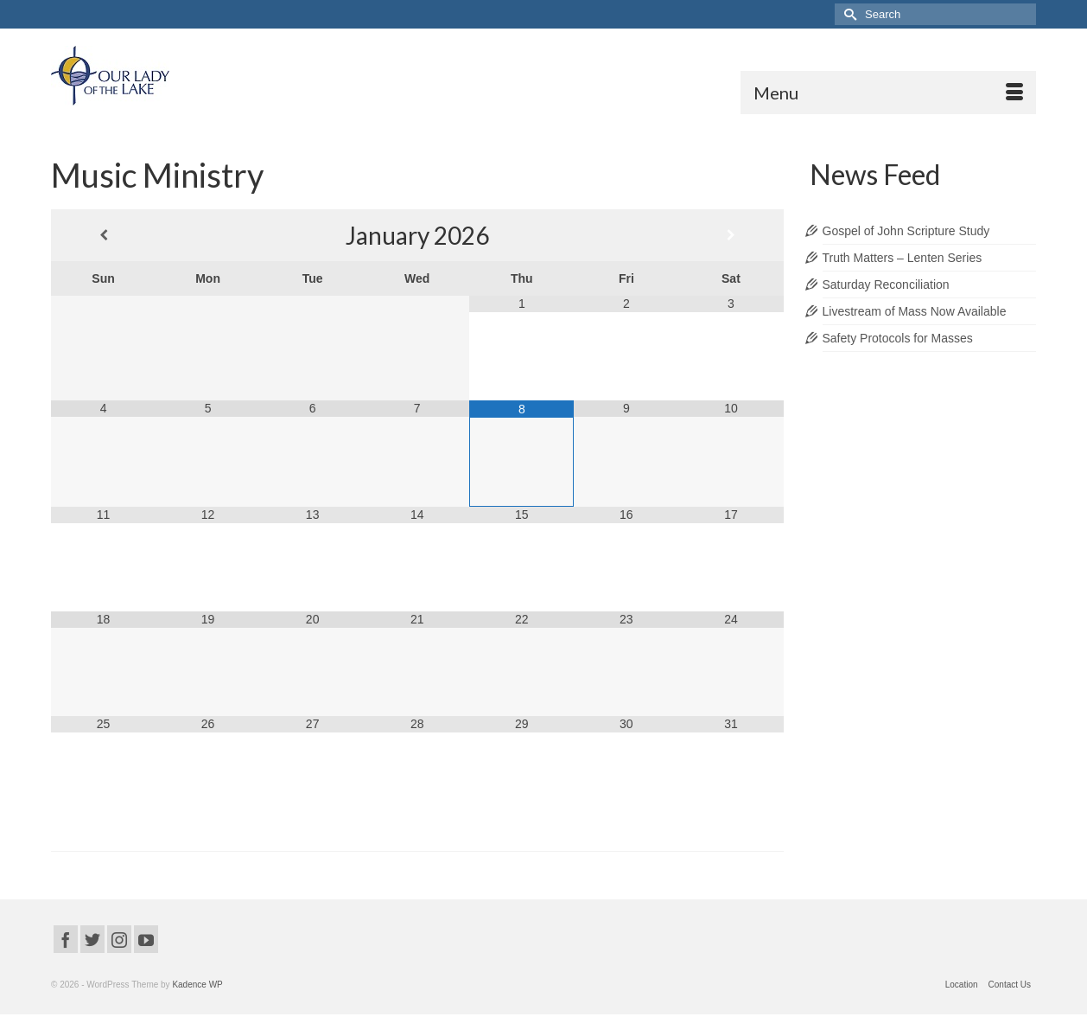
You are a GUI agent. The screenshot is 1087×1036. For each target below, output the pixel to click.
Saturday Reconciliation (886, 284)
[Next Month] (730, 235)
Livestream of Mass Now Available (915, 311)
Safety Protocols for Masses (898, 338)
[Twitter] (92, 938)
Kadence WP (197, 984)
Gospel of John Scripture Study (906, 231)
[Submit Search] (848, 14)
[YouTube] (146, 938)
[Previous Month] (103, 235)
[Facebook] (66, 938)
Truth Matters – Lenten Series (902, 258)
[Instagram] (119, 938)
